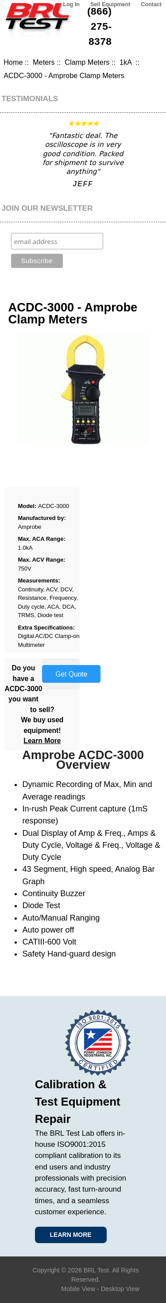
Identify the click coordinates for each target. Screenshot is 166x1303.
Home (13, 62)
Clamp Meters (87, 62)
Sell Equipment (110, 4)
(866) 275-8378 (99, 26)
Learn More (42, 740)
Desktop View (120, 1288)
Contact (151, 4)
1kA (127, 62)
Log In (71, 4)
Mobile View (78, 1288)
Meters (44, 62)
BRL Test (96, 1270)
